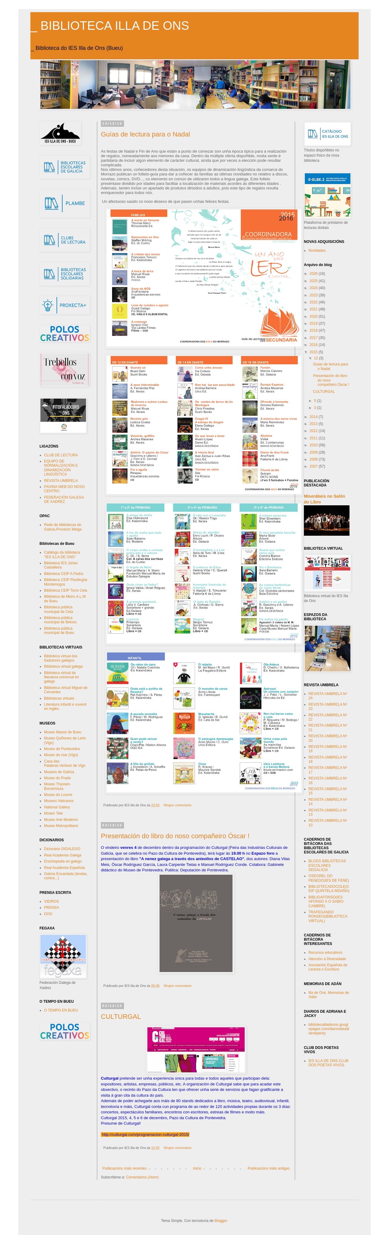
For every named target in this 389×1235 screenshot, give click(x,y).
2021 (314, 309)
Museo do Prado (57, 778)
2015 (314, 352)
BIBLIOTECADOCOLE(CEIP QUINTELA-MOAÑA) (328, 888)
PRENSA (51, 907)
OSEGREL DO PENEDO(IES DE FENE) (328, 878)
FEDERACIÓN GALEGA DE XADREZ (64, 499)
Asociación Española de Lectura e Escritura (327, 967)
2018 (314, 330)
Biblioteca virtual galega (63, 666)
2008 (314, 459)
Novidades (317, 250)
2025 (314, 281)
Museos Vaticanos (59, 801)
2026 (314, 274)
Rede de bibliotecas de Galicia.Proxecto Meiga (62, 527)
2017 (314, 338)
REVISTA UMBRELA (61, 481)
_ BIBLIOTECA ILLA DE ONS (109, 25)
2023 (314, 295)
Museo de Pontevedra (62, 749)
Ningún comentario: (178, 805)
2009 (314, 452)
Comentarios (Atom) (142, 1177)
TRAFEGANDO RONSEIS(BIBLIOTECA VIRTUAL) (327, 916)
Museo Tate (53, 813)
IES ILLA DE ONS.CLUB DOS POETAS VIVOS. (328, 1063)
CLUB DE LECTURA (61, 455)
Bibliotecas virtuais (59, 698)
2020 (314, 316)
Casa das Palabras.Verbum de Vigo (64, 763)
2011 (314, 438)
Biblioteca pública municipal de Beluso (60, 620)
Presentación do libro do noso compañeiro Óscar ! (175, 836)
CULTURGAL (121, 1016)
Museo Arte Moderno (61, 820)
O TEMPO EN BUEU (61, 1010)
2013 (314, 424)
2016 (314, 345)
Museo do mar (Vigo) (61, 755)
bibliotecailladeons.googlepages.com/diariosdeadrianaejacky (328, 1029)
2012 (314, 431)
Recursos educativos (325, 952)
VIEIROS (51, 901)
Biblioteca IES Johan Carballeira (61, 565)
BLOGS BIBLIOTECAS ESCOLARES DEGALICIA (327, 865)
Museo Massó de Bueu (62, 732)
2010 (314, 445)
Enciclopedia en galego (63, 861)
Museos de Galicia (59, 772)
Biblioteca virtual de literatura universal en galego (61, 677)
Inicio (197, 1168)
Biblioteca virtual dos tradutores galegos (60, 658)
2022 (314, 302)
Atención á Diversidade (327, 959)
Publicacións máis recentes (124, 1168)
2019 (314, 323)
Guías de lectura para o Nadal (145, 134)
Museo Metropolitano (61, 826)
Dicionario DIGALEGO (62, 849)
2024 (314, 288)
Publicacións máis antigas (269, 1168)
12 (316, 358)
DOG (48, 914)
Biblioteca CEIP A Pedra (63, 574)
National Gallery (57, 807)
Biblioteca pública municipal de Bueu (59, 630)
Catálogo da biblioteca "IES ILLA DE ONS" (62, 554)
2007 (314, 466)
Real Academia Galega (62, 855)
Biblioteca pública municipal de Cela (58, 609)
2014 (314, 417)
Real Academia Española (64, 868)
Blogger (221, 1221)
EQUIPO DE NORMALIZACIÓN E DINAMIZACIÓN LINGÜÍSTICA (61, 467)
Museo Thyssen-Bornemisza (57, 786)
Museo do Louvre (58, 795)
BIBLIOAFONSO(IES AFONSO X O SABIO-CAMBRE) (326, 901)
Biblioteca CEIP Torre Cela (65, 590)
